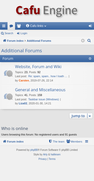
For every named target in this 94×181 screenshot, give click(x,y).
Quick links (5, 27)
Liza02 (23, 103)
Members (20, 27)
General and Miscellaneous (40, 90)
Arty (45, 154)
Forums (12, 27)
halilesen (55, 154)
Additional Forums (21, 50)
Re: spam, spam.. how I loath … (48, 76)
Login (24, 33)
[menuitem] (89, 40)
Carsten (24, 80)
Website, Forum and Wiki (38, 66)
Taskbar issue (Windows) (43, 99)
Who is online (14, 128)
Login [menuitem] (91, 27)
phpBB (34, 150)
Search (9, 33)
